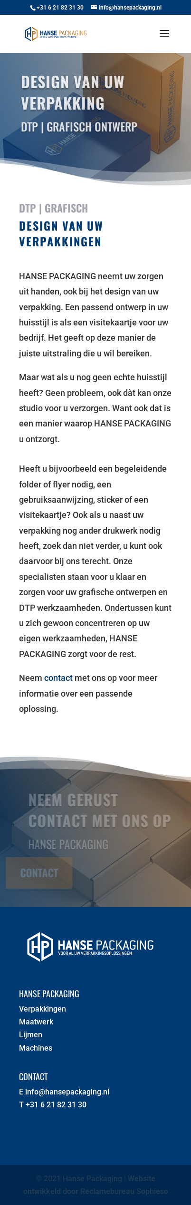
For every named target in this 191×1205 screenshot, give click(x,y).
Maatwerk (36, 1021)
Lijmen (30, 1034)
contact (58, 678)
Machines (35, 1048)
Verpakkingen (42, 1008)
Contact (38, 872)
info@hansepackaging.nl (67, 1091)
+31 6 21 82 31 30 (56, 1104)
